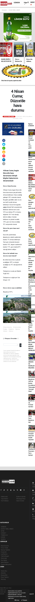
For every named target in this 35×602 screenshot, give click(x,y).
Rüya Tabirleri (5, 577)
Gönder (20, 345)
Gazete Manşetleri (6, 564)
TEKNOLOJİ (4, 535)
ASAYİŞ (3, 539)
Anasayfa (4, 10)
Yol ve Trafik (4, 548)
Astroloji (3, 579)
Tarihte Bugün (5, 556)
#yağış (5, 329)
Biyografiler (4, 575)
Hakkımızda (4, 496)
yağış (5, 207)
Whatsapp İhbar (20, 498)
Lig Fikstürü (4, 554)
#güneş (17, 329)
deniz (10, 288)
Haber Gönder (20, 501)
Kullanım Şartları (21, 496)
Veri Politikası (4, 501)
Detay (17, 600)
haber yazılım (4, 598)
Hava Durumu (5, 546)
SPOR (2, 531)
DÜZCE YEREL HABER (14, 10)
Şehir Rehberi (5, 562)
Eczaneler (4, 552)
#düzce (11, 331)
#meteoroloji (17, 327)
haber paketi (3, 596)
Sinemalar (4, 558)
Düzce (5, 186)
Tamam (24, 600)
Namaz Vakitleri (5, 550)
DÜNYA (3, 537)
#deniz (5, 331)
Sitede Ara (4, 571)
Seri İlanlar (4, 560)
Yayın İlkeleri (4, 498)
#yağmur (11, 329)
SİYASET (3, 533)
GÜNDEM (17, 2)
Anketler (3, 573)
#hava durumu (7, 327)
